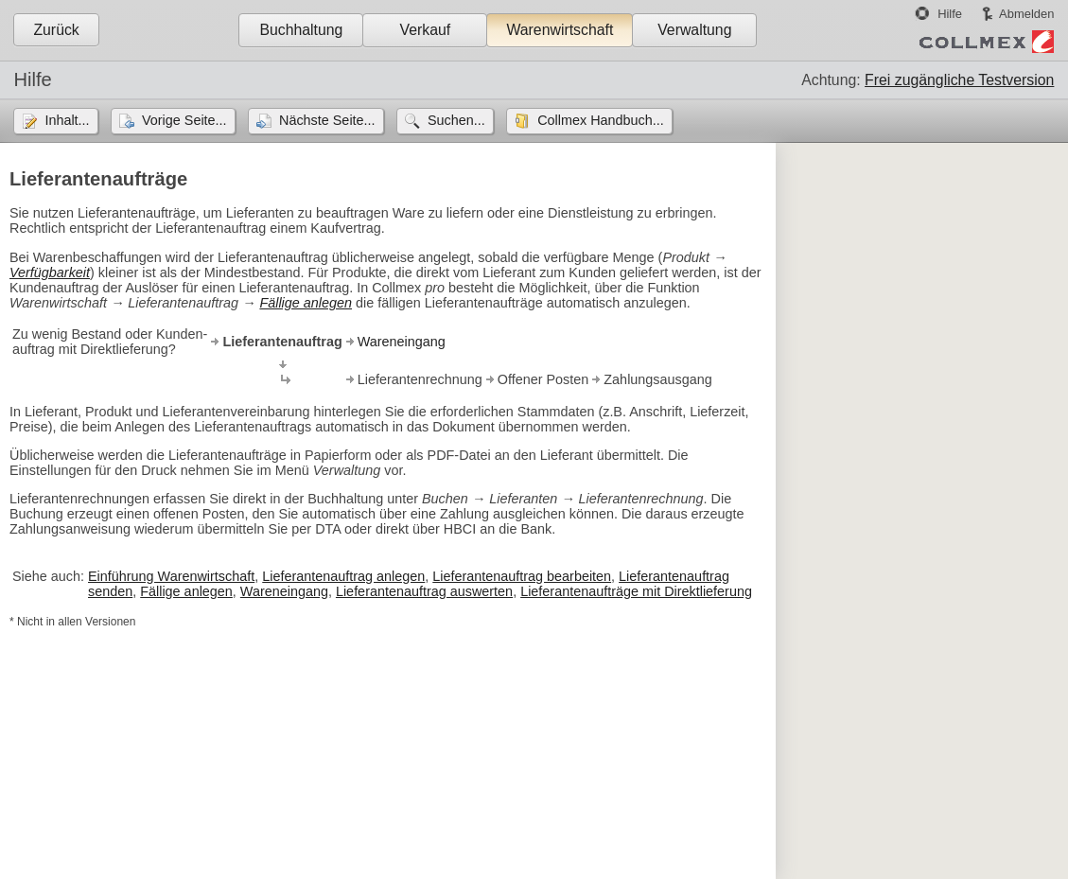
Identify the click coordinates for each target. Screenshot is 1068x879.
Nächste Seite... (327, 120)
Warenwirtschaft (559, 30)
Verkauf (425, 30)
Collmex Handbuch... (600, 120)
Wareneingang (402, 341)
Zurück (56, 30)
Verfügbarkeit (49, 272)
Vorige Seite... (184, 120)
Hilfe (949, 14)
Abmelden (1026, 14)
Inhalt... (66, 120)
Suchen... (456, 120)
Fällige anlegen (305, 302)
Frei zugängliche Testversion (959, 80)
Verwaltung (694, 30)
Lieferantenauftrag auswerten (424, 591)
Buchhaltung (300, 30)
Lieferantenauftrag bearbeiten (521, 576)
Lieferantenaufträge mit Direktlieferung (636, 591)
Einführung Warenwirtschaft (171, 576)
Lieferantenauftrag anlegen (343, 576)
